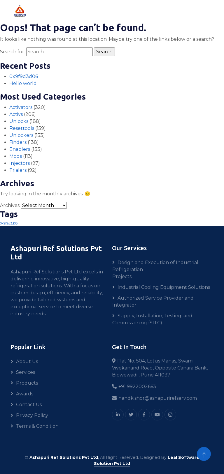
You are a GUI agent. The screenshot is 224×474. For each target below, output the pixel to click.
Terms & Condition (37, 426)
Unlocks (18, 121)
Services (25, 372)
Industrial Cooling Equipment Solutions (164, 287)
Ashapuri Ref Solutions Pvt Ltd (63, 457)
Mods (15, 156)
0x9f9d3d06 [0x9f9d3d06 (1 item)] (9, 223)
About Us (27, 361)
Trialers (18, 170)
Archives (10, 205)
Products (27, 383)
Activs (16, 114)
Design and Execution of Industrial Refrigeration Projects (155, 269)
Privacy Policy (32, 415)
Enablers (19, 149)
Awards (24, 394)
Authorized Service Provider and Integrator (153, 301)
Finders (18, 142)
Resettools (21, 128)
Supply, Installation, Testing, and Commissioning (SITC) (152, 319)
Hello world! (23, 83)
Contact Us (29, 404)
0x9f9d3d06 (23, 76)
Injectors (19, 163)
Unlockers (21, 135)
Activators (20, 107)
